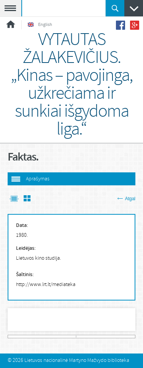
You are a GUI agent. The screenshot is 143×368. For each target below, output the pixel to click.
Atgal (126, 198)
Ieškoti (115, 8)
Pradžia (10, 24)
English (40, 24)
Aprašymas (38, 179)
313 (134, 336)
